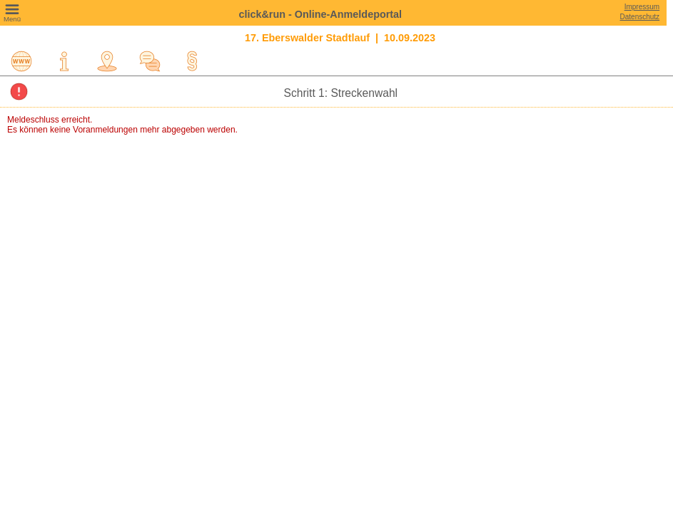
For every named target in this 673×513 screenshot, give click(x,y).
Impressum (641, 7)
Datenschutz (640, 17)
